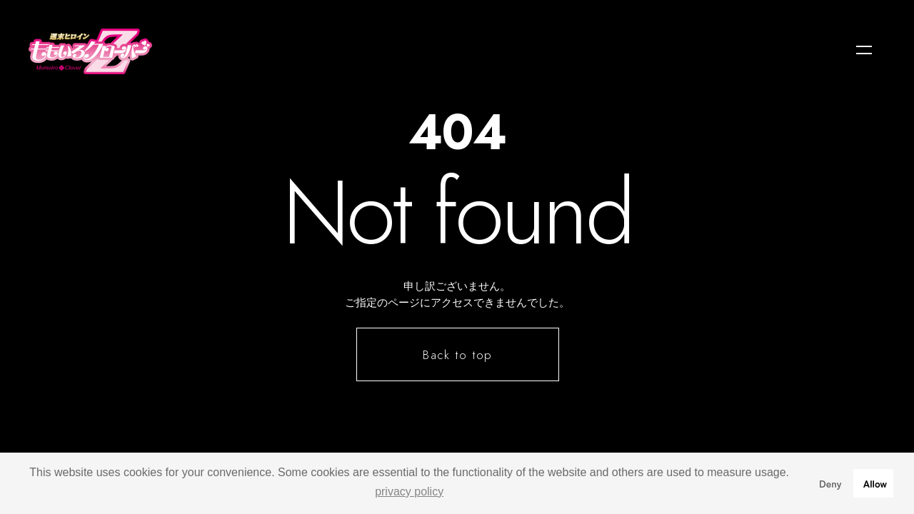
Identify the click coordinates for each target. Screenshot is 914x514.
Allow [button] (875, 482)
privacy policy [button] (409, 491)
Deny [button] (830, 482)
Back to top (458, 354)
